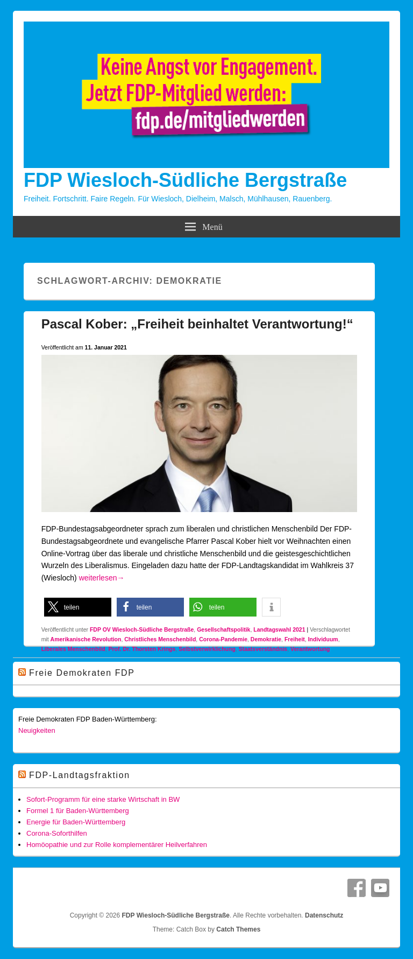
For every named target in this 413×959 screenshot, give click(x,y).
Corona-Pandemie (223, 639)
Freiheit (294, 639)
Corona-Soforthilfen (56, 833)
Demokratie (266, 639)
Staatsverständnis (263, 649)
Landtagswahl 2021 (279, 629)
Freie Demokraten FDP (82, 672)
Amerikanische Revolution (86, 639)
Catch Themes (238, 929)
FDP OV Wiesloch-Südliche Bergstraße (142, 629)
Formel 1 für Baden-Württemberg (77, 811)
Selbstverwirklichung (207, 649)
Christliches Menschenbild (160, 639)
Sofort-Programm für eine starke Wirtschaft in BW (103, 799)
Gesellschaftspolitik (223, 629)
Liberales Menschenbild (73, 649)
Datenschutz (324, 915)
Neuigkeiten (36, 730)
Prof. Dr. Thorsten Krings (142, 649)
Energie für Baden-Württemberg (75, 822)
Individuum (323, 639)
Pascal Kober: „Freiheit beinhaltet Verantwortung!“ (197, 324)
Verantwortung (310, 649)
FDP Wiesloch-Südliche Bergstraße (185, 180)
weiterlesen (102, 577)
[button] (77, 607)
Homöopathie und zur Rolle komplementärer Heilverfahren (116, 845)
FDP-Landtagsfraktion (79, 775)
